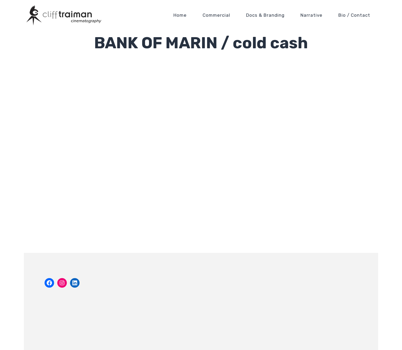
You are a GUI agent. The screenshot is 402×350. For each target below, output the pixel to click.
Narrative (311, 15)
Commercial (216, 15)
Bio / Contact (354, 15)
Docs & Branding (265, 15)
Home (180, 15)
